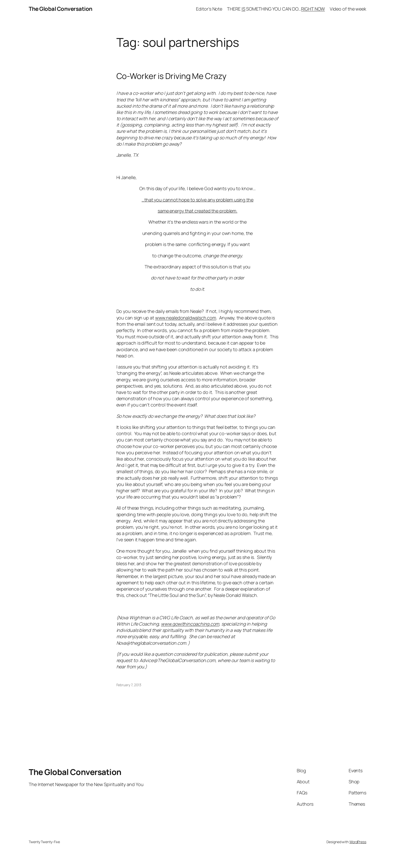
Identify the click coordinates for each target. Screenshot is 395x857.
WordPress (357, 841)
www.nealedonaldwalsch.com (185, 318)
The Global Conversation (60, 9)
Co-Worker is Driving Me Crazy (171, 75)
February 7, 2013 (128, 684)
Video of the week (348, 9)
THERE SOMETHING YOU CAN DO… (276, 9)
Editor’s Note (209, 9)
